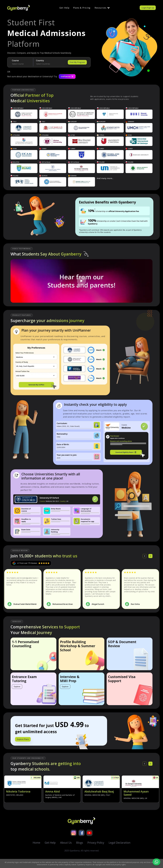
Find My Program (77, 62)
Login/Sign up (147, 7)
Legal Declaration (119, 842)
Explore (17, 686)
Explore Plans (23, 739)
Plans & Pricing (81, 7)
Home (36, 842)
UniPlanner (67, 76)
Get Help (64, 7)
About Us (66, 842)
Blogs (79, 842)
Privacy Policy (95, 842)
